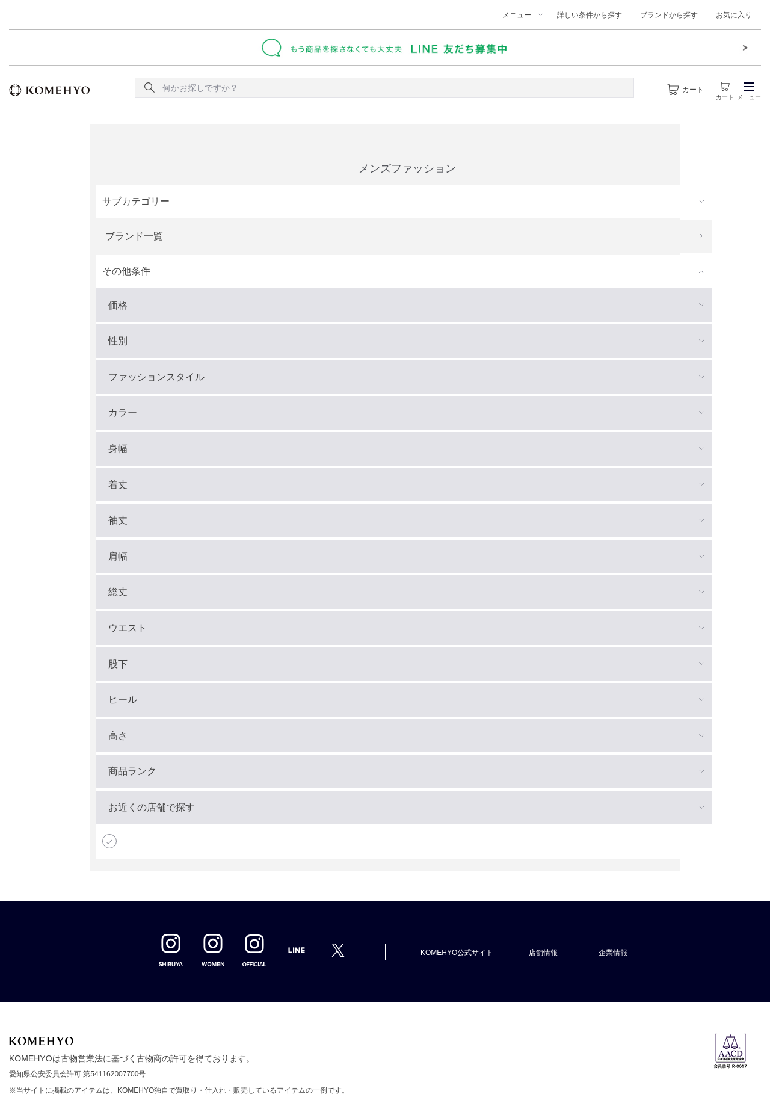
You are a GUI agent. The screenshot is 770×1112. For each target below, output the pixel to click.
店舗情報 (543, 952)
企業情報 (613, 952)
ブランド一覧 (134, 236)
